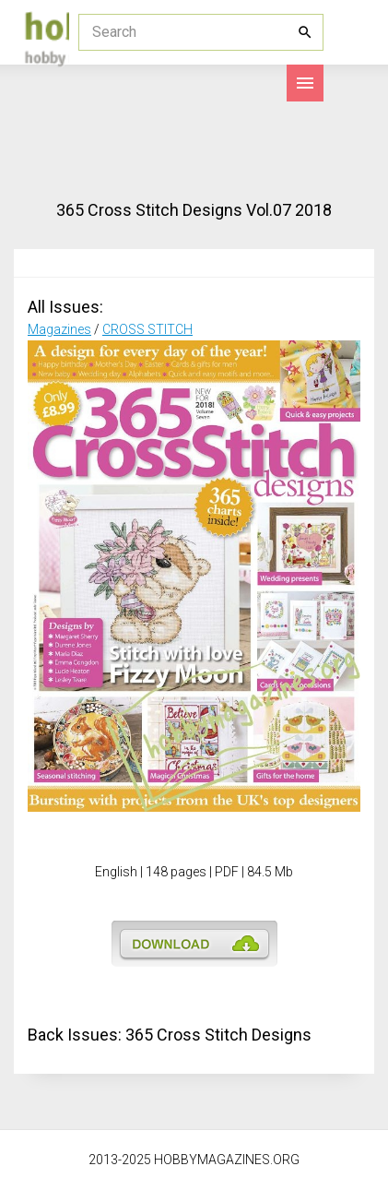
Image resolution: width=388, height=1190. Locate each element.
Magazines (59, 329)
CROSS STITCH (147, 329)
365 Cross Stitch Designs (218, 1034)
